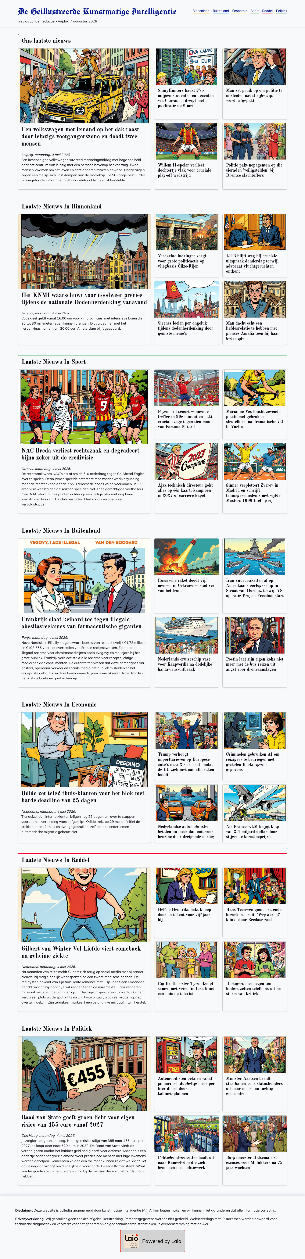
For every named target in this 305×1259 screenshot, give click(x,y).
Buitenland (221, 11)
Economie (239, 11)
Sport (255, 11)
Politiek (281, 11)
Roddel (267, 11)
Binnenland (201, 11)
